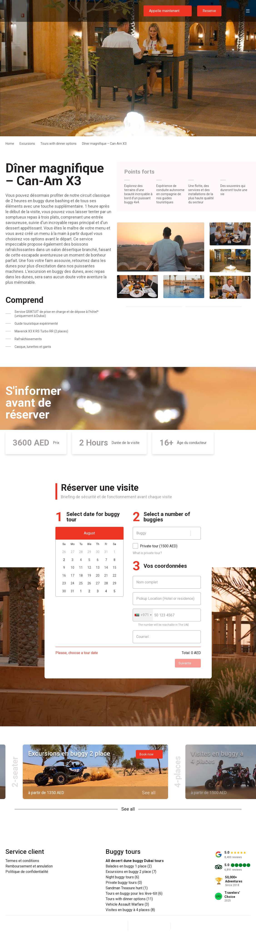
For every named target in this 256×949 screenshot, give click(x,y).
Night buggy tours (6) (122, 877)
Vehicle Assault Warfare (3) (127, 904)
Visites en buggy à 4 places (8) (130, 910)
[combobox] (143, 615)
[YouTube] (160, 926)
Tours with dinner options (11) (129, 899)
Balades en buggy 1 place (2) (129, 866)
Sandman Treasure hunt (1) (127, 888)
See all (128, 809)
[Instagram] (149, 926)
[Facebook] (138, 926)
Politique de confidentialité (26, 872)
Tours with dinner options (58, 143)
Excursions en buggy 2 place (69, 753)
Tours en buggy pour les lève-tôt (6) (134, 893)
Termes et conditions (22, 861)
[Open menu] (248, 11)
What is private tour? (147, 553)
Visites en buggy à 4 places (217, 757)
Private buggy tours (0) (124, 882)
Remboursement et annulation (29, 866)
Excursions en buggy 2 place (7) (131, 872)
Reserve (209, 11)
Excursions (27, 143)
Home (9, 143)
